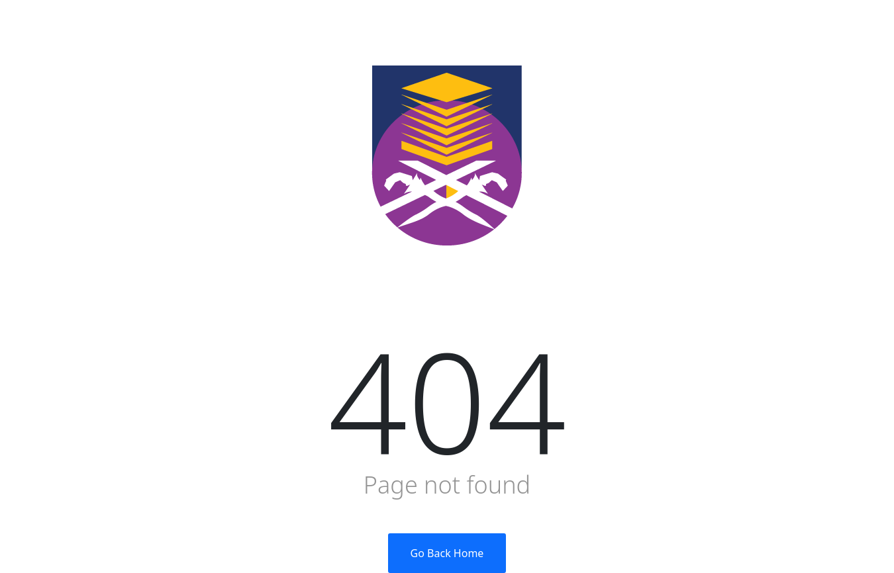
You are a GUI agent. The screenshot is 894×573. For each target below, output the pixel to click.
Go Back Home (447, 553)
